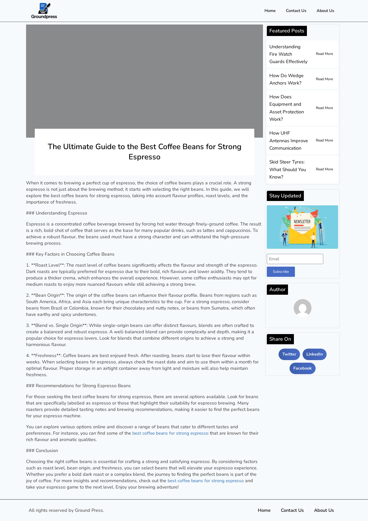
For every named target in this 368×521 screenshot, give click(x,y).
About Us (325, 11)
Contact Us (296, 11)
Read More (324, 53)
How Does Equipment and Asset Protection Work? (286, 107)
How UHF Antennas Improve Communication (288, 139)
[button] (289, 352)
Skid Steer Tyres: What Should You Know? (287, 167)
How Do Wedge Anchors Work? (286, 78)
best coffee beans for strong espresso (171, 433)
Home (270, 11)
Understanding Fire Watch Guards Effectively (288, 53)
